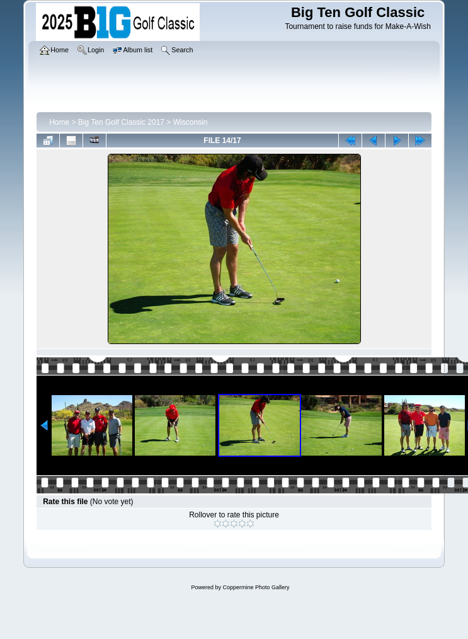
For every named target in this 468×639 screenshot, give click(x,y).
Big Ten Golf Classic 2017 (121, 122)
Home (59, 122)
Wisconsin (190, 122)
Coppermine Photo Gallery (255, 587)
